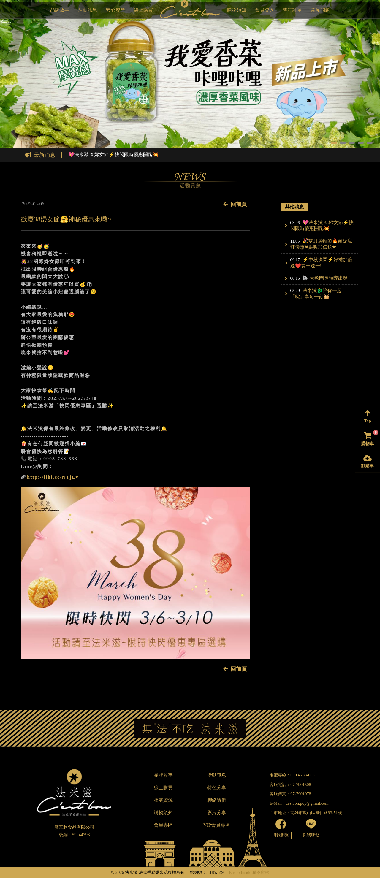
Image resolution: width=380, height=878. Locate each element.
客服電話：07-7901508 (290, 784)
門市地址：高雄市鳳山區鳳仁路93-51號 (306, 812)
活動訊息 (87, 9)
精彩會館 (260, 872)
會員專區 (163, 825)
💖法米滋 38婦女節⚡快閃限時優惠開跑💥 (113, 154)
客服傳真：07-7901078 (290, 793)
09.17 (295, 259)
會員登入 (264, 9)
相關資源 (163, 800)
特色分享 (216, 787)
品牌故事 (59, 9)
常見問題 (320, 9)
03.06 (295, 222)
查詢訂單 (292, 9)
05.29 (295, 290)
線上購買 (143, 9)
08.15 (295, 278)
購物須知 (236, 9)
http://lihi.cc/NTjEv (53, 477)
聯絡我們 (216, 800)
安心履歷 (115, 9)
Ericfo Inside (240, 872)
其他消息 (294, 206)
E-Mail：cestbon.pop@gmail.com (299, 803)
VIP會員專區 (216, 825)
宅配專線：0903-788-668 (292, 775)
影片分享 (216, 812)
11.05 (295, 241)
